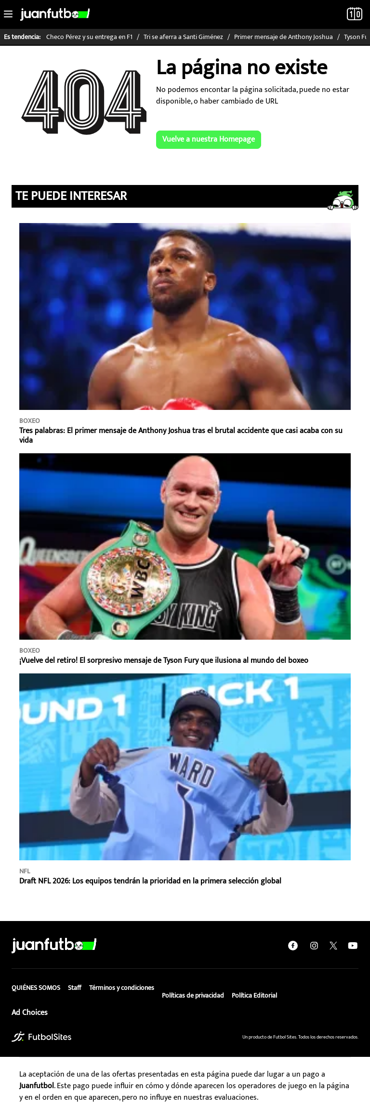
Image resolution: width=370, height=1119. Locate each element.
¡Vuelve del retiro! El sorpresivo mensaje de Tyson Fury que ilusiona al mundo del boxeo (163, 660)
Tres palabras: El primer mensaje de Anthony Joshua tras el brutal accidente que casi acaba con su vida (181, 435)
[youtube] (352, 945)
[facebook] (293, 945)
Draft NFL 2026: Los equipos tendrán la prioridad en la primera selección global (150, 881)
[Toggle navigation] (8, 14)
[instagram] (314, 945)
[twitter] (333, 945)
